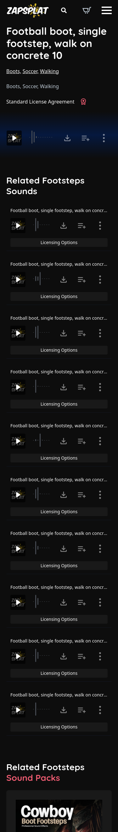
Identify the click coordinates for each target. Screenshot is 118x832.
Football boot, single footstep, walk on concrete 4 (62, 426)
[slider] (42, 137)
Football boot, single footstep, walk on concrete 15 (63, 695)
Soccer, (31, 71)
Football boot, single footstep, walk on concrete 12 (63, 533)
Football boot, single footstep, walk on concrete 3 (62, 372)
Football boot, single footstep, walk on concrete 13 (63, 587)
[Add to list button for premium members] (85, 138)
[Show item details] (103, 138)
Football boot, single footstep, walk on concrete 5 (62, 210)
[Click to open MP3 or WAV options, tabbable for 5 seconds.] (67, 138)
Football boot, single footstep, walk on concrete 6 (62, 264)
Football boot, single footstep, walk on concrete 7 (62, 318)
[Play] (14, 138)
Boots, (13, 71)
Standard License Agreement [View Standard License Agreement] (40, 101)
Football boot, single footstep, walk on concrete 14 (63, 641)
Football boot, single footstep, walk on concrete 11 (63, 480)
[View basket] (86, 10)
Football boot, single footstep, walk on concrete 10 (56, 43)
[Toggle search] (64, 10)
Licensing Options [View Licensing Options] (59, 242)
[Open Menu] (107, 10)
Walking (49, 71)
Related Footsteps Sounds (45, 185)
